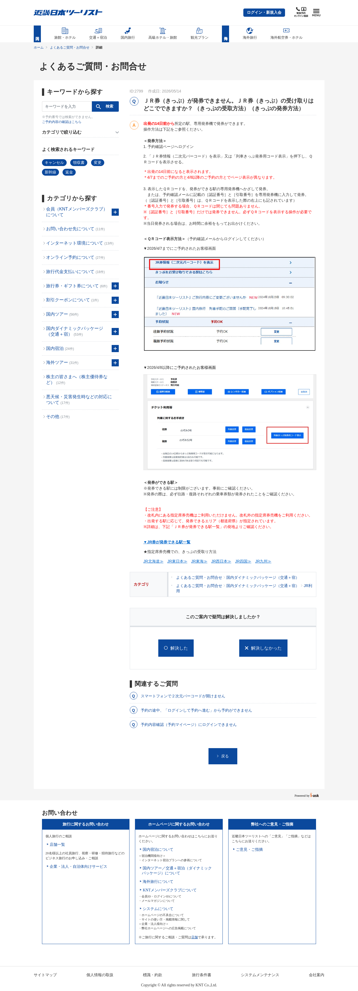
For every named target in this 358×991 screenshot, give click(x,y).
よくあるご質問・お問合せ (69, 47)
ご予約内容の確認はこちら (61, 122)
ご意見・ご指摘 (249, 849)
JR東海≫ (199, 561)
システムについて (158, 909)
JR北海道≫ (153, 561)
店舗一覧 (57, 845)
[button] (264, 13)
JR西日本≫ (221, 561)
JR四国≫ (243, 561)
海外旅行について (158, 882)
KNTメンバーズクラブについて (170, 890)
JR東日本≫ (177, 561)
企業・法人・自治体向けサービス (78, 866)
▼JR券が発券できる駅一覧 (167, 542)
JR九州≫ (263, 561)
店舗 (194, 937)
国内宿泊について (158, 849)
